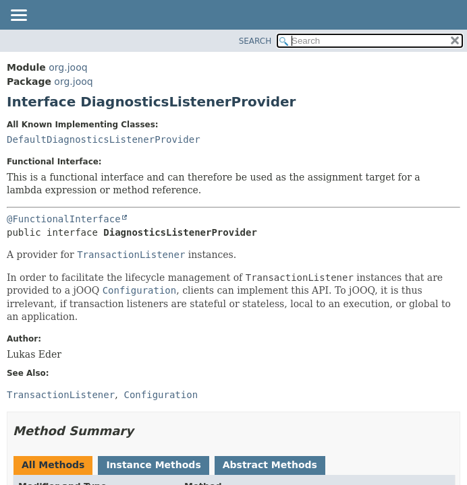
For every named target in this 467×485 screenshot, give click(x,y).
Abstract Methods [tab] (270, 464)
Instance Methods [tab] (153, 464)
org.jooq (68, 67)
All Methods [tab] (53, 464)
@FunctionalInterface (64, 219)
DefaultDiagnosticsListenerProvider (103, 139)
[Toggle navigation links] (18, 16)
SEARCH (255, 41)
